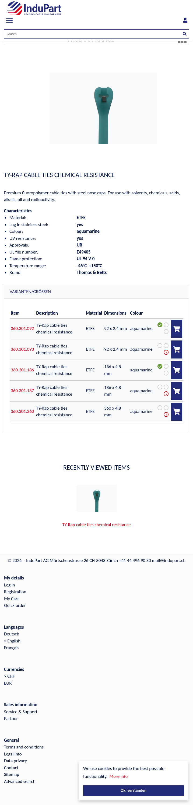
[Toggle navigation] (9, 20)
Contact (11, 768)
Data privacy (15, 761)
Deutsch (11, 634)
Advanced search (20, 781)
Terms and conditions (24, 747)
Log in (9, 585)
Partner (11, 718)
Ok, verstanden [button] (133, 790)
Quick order (15, 605)
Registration (15, 592)
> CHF (9, 676)
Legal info (13, 754)
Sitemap (11, 774)
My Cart (11, 599)
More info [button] (118, 776)
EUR (8, 683)
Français (11, 648)
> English (12, 641)
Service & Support (20, 712)
